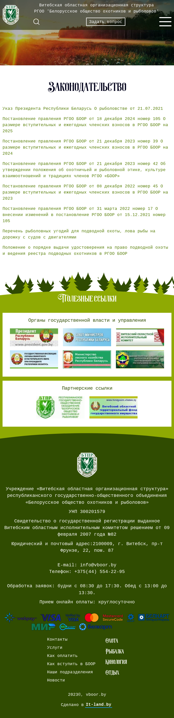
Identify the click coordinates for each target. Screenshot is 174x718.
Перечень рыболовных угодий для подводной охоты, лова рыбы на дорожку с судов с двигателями (79, 234)
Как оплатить (62, 655)
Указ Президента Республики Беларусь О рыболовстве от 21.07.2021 (83, 108)
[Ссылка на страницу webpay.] (87, 621)
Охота (111, 640)
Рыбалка (114, 651)
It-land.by (98, 704)
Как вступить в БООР (71, 664)
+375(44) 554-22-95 (99, 571)
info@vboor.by (98, 565)
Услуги (54, 647)
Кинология (116, 661)
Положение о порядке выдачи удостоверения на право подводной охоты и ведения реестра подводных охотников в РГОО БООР (85, 250)
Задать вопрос (105, 21)
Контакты (57, 639)
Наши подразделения (70, 672)
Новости (56, 680)
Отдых (112, 672)
